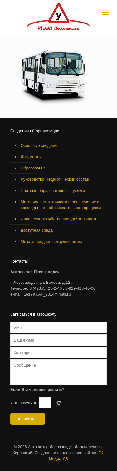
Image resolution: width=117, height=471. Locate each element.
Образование (33, 168)
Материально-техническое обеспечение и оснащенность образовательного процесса (61, 204)
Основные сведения (40, 145)
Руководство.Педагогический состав (55, 179)
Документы (31, 156)
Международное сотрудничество (51, 241)
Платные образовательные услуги (53, 190)
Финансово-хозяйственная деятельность (59, 219)
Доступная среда (37, 230)
